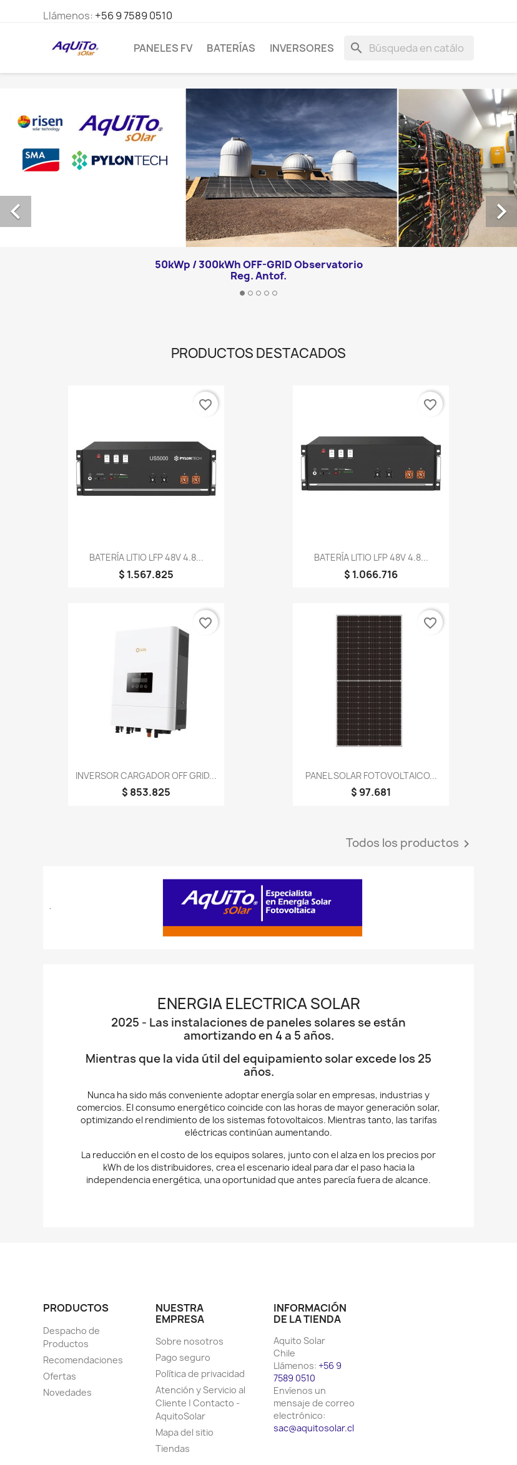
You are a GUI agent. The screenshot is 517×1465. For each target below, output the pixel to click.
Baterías (231, 48)
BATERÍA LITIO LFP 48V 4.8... (146, 557)
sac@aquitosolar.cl (313, 1428)
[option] (258, 197)
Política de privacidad (200, 1374)
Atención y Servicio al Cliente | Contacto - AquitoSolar (200, 1403)
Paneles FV (163, 48)
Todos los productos (410, 843)
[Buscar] (409, 48)
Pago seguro (182, 1357)
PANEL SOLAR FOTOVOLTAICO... (371, 775)
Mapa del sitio (184, 1432)
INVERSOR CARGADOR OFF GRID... (146, 775)
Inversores (302, 48)
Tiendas (172, 1448)
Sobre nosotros (189, 1341)
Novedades (67, 1392)
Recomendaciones (83, 1360)
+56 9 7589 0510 (133, 15)
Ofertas (59, 1376)
